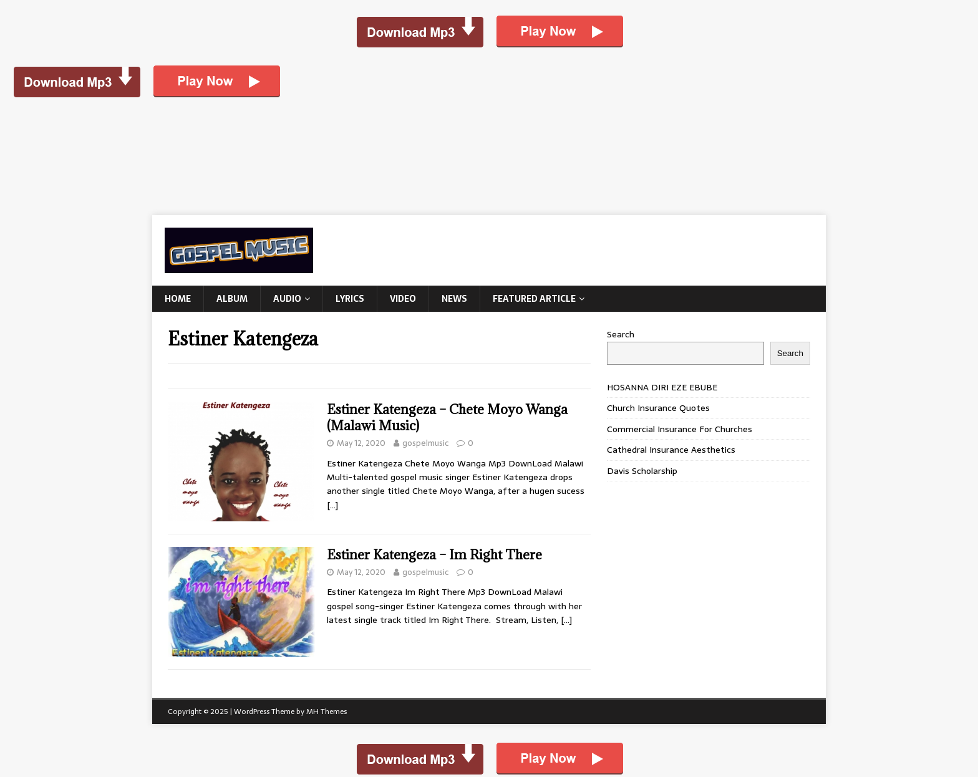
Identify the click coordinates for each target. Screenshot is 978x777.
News (454, 299)
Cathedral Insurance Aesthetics (671, 449)
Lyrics (350, 299)
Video (403, 299)
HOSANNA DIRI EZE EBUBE (662, 387)
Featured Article (534, 299)
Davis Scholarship (642, 471)
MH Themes (326, 711)
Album (232, 299)
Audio (287, 299)
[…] (332, 505)
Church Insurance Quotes (658, 408)
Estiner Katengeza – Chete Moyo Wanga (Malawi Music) (447, 417)
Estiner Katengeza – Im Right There (434, 554)
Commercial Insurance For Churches (679, 429)
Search (620, 334)
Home (178, 299)
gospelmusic (425, 443)
